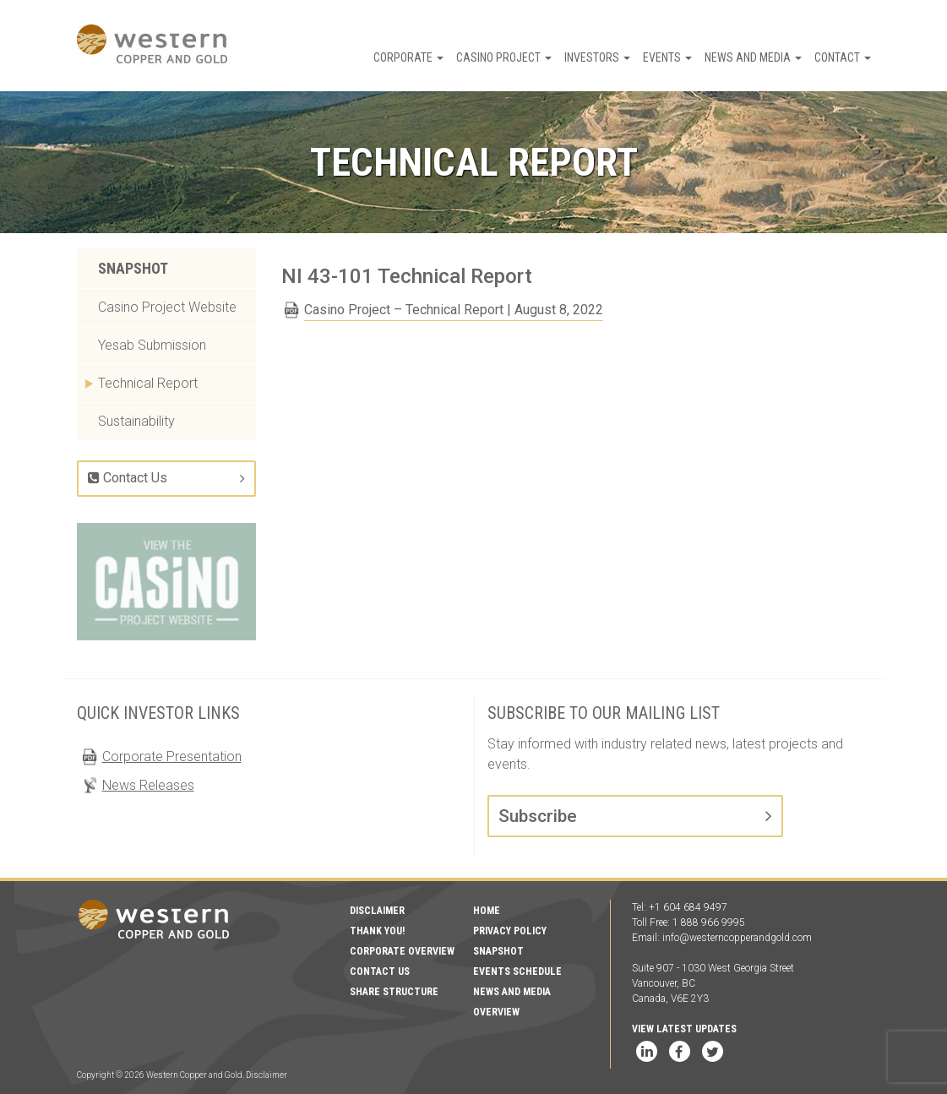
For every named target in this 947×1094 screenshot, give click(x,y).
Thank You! (377, 931)
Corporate (408, 57)
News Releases (148, 785)
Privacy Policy (510, 931)
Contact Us (127, 478)
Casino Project (504, 57)
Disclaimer (377, 911)
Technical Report (148, 383)
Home (486, 911)
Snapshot (133, 268)
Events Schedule (517, 971)
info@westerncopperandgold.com (737, 938)
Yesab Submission (152, 345)
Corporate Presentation (172, 756)
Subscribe (537, 816)
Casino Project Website (167, 307)
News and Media (753, 57)
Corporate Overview (402, 951)
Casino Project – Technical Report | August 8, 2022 (453, 310)
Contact (842, 57)
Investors (597, 57)
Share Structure (394, 992)
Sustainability (136, 421)
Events (667, 57)
